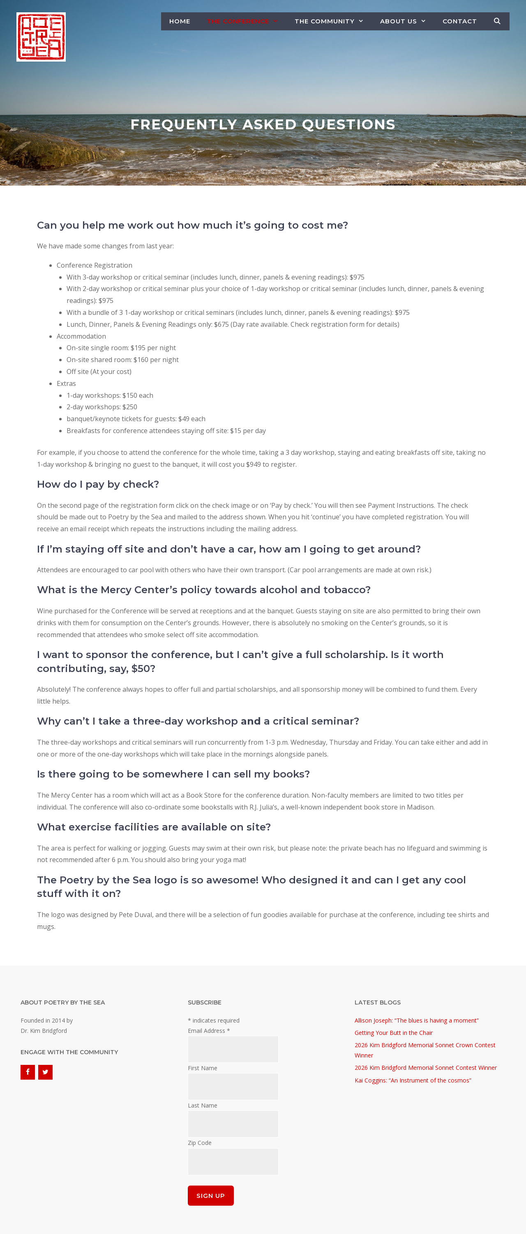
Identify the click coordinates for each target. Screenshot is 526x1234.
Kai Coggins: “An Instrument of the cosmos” (413, 1080)
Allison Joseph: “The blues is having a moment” (417, 1020)
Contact (460, 21)
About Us (407, 21)
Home (179, 21)
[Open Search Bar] (497, 21)
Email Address (209, 1030)
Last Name (202, 1105)
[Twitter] (45, 1072)
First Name (202, 1068)
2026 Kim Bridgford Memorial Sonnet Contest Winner (426, 1067)
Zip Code (200, 1143)
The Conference (246, 21)
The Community (333, 21)
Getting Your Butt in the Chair (394, 1033)
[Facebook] (28, 1072)
